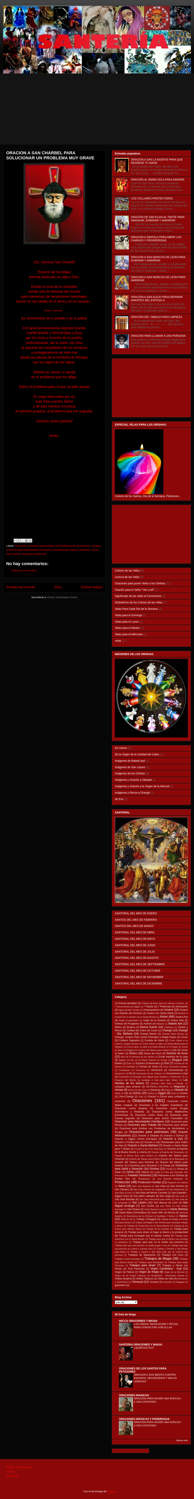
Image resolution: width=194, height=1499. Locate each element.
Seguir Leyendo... (54, 310)
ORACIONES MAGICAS (134, 1395)
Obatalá (179, 1089)
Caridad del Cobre (136, 1030)
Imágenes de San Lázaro (130, 767)
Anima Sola (177, 1020)
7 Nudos (148, 1006)
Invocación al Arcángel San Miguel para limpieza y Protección (150, 1077)
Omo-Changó (126, 1096)
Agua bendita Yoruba (129, 1010)
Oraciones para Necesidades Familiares (28, 549)
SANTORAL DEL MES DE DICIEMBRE (138, 983)
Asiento (148, 1023)
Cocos (184, 1037)
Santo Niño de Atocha (163, 1212)
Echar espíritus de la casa (173, 1056)
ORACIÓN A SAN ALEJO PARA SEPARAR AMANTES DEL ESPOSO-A (157, 298)
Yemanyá (137, 1281)
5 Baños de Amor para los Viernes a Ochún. (162, 1003)
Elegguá (177, 1059)
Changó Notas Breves (173, 1034)
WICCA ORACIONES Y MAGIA (138, 1320)
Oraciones (21, 545)
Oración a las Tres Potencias (149, 1149)
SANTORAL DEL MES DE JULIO (135, 951)
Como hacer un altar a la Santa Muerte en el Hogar (152, 1047)
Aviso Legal (12, 1475)
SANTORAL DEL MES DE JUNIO (135, 945)
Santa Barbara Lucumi (155, 1209)
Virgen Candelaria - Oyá (166, 1268)
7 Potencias (164, 1006)
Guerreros (140, 1070)
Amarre (168, 1009)
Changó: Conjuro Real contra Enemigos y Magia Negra (145, 1037)
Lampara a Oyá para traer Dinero (160, 1080)
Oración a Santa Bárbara (143, 1145)
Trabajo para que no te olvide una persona (158, 1242)
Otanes (145, 1172)
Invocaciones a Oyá (177, 1073)
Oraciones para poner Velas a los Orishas (140, 583)
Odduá (150, 1093)
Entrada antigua (91, 587)
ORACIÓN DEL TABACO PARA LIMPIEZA (156, 316)
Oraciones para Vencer (175, 1125)
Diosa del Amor (152, 1053)
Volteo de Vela (165, 1278)
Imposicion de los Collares (149, 1073)
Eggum (122, 1060)
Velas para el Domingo (128, 615)
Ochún (137, 1093)
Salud (94, 549)
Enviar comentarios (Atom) (62, 597)
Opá (141, 1096)
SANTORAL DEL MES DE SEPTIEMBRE (140, 964)
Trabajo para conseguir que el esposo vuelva (144, 1235)
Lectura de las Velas (127, 576)
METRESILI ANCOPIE (157, 1086)
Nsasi (167, 1090)
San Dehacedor (176, 1189)
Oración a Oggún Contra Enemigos (136, 1139)
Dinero (133, 1053)
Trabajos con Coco (173, 1255)
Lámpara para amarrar (128, 1086)
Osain (118, 1172)
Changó (167, 1030)
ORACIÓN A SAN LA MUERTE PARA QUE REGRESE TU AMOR (157, 161)
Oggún (162, 1093)
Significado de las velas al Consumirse (138, 596)
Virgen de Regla (149, 1271)
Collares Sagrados (129, 1040)
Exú (166, 1063)
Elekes (118, 1063)
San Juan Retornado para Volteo (155, 1199)
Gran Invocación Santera (175, 1066)
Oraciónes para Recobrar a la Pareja (149, 1165)
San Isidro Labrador (144, 1196)
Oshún (130, 1172)
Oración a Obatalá (148, 1135)
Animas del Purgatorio (127, 1023)
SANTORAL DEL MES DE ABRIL (135, 932)
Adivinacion (181, 1006)
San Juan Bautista (125, 1199)
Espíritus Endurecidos (148, 1063)
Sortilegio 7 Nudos (166, 1216)
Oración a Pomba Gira (127, 1142)
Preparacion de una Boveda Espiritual (160, 1179)
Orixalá (169, 1169)
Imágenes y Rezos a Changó (132, 792)
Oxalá (157, 1172)
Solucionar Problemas (34, 553)
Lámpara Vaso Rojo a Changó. (167, 1083)
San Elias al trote (123, 1193)
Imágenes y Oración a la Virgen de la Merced (142, 786)
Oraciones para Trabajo (142, 1124)
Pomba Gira (122, 1178)
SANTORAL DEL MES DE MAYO (135, 938)
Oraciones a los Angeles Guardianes (161, 1105)
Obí (126, 1093)
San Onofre (147, 1206)
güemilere (120, 1285)
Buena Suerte (148, 1027)
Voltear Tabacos (144, 1278)
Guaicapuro (124, 1070)
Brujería (131, 1027)
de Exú (119, 799)
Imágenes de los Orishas (130, 773)
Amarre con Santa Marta (160, 1013)
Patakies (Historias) (139, 1175)
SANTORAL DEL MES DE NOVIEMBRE (139, 977)
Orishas (154, 1168)
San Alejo (160, 1186)
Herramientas (176, 1070)
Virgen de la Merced (174, 1272)
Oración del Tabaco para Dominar (134, 1162)
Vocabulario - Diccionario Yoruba (167, 1275)
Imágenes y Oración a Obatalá (133, 779)
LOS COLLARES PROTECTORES (152, 198)
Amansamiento (151, 1010)
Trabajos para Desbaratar (150, 1262)
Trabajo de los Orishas (157, 1229)
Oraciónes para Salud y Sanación (71, 549)
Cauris (154, 1030)
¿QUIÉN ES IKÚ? (144, 1347)
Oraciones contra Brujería (131, 1108)
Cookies (10, 1471)
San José (179, 1196)
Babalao (160, 1024)
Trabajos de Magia (157, 1258)
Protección (122, 1182)
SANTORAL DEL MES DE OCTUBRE (137, 970)
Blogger (111, 1491)
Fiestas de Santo (148, 1066)
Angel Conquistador (129, 1020)
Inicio (58, 587)
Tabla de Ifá (126, 1219)
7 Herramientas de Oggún (127, 1006)
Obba (117, 1093)
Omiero (184, 1093)
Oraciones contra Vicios (149, 1115)
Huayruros (120, 1073)
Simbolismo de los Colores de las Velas (138, 602)
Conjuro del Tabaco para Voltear (153, 1050)
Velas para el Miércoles (129, 634)
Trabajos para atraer (143, 1265)
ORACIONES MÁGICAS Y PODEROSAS (144, 1418)
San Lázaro (139, 1202)
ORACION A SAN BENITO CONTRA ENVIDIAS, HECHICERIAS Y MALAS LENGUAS (155, 1378)
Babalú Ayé (175, 1023)
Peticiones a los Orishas (171, 1175)
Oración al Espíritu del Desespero (167, 1152)
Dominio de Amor (177, 1053)
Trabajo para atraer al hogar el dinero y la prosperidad (158, 1232)
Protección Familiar (149, 1182)
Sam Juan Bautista (141, 1186)
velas (118, 640)
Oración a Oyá (173, 1138)
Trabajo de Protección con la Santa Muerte (148, 1226)
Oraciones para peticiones (149, 1132)
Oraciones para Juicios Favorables (162, 1118)
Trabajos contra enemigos (127, 1259)
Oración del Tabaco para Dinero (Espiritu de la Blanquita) (156, 1159)
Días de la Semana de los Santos (137, 1057)
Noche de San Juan (137, 1090)
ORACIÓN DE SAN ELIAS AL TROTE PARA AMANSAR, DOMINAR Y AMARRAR (157, 219)
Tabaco (183, 1215)
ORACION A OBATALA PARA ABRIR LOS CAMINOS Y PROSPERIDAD (156, 239)
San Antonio (177, 1186)
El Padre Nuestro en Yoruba (153, 1060)
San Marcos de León (166, 1202)
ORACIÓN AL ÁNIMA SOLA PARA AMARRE (157, 179)
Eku (132, 1060)
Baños (118, 1027)
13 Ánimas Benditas (126, 1003)
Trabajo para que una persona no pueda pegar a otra (141, 1245)
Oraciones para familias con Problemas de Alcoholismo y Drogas (64, 545)
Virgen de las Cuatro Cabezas (130, 1275)
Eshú (129, 1063)
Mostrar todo (182, 1440)
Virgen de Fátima (124, 1272)
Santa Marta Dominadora (133, 1212)
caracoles (167, 1282)
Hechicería (157, 1070)
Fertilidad (130, 1066)
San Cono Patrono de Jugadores (149, 1189)
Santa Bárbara (179, 1209)
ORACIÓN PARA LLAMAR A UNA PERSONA (158, 335)
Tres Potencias (136, 1268)
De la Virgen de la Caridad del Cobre (137, 754)
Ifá (130, 1073)
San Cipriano (122, 1189)
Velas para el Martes (127, 627)
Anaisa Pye (181, 1017)
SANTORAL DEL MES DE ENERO (136, 913)
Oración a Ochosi (174, 1135)
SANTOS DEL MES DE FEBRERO (136, 919)
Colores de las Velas (127, 570)
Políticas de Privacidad (18, 1467)
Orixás (180, 1168)
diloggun (180, 1282)
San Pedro (165, 1206)
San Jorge (165, 1196)
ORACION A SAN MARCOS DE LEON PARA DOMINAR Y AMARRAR (158, 259)
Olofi (173, 1093)
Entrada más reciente (20, 587)
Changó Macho (148, 1033)
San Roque (133, 1209)
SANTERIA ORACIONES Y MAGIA (140, 1344)
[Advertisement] (100, 117)
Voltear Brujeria (123, 1278)
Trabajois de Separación (142, 1255)
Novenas (156, 1090)
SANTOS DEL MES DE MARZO (134, 925)
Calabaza (168, 1027)
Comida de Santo (154, 1040)
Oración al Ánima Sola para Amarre (134, 1155)
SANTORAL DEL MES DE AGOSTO (137, 957)
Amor (164, 1016)
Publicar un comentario (24, 570)
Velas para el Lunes (127, 621)
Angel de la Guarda (154, 1020)
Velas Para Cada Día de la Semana (136, 608)
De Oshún (121, 748)
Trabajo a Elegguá (146, 1219)
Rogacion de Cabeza (177, 1182)
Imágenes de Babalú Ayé (130, 760)
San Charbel (13, 553)
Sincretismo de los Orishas (139, 1216)
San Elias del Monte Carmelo (151, 1192)
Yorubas (154, 1282)
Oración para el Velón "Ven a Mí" (134, 589)
